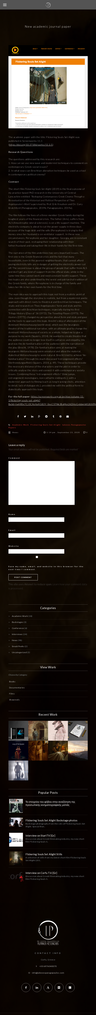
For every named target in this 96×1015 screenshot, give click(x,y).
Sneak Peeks (18, 646)
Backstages (17, 622)
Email (13, 530)
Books (12, 681)
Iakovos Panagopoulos (74, 425)
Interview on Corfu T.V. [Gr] (41, 872)
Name (13, 514)
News (15, 432)
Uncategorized (19, 652)
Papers (12, 427)
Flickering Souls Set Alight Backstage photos (51, 820)
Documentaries (17, 687)
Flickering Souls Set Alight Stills (44, 854)
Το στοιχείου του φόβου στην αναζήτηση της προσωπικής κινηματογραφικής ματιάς (50, 803)
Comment (15, 458)
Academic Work (20, 425)
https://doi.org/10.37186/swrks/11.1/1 (31, 144)
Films (12, 693)
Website (13, 546)
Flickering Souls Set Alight (46, 425)
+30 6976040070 (48, 966)
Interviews (17, 634)
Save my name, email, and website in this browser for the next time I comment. (46, 567)
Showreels (14, 699)
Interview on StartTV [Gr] (40, 835)
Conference (18, 628)
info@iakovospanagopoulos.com (48, 972)
